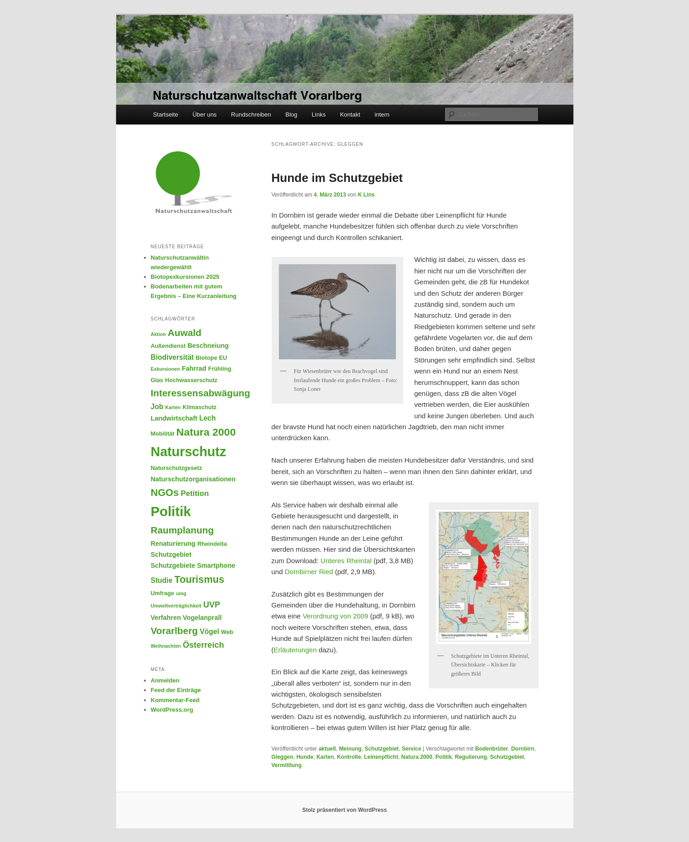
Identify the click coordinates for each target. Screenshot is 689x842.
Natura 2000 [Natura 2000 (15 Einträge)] (206, 432)
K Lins (366, 195)
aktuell (327, 749)
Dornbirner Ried (309, 572)
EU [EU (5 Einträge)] (223, 358)
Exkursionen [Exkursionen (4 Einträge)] (165, 369)
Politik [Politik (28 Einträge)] (171, 511)
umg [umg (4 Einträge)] (181, 593)
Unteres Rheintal (347, 561)
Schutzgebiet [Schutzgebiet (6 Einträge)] (171, 554)
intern (382, 114)
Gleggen (283, 757)
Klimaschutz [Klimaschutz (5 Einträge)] (199, 407)
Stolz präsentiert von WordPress (344, 810)
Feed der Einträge (176, 690)
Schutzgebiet (381, 749)
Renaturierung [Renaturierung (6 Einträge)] (173, 543)
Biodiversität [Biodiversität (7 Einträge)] (172, 357)
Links (319, 114)
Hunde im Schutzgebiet (337, 178)
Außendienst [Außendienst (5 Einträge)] (168, 346)
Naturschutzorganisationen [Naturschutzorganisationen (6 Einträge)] (193, 479)
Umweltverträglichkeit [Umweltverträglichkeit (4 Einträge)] (176, 605)
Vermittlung (287, 765)
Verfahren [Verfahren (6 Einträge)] (166, 617)
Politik (443, 757)
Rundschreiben (251, 114)
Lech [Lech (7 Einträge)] (207, 418)
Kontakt (350, 114)
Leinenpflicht (381, 757)
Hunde (304, 757)
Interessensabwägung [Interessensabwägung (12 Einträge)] (201, 393)
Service (412, 749)
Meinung (350, 749)
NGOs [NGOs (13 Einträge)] (165, 492)
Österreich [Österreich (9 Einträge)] (203, 645)
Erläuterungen (296, 650)
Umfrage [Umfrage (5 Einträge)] (162, 593)
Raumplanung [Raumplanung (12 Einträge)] (182, 530)
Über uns (204, 114)
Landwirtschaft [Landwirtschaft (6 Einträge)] (174, 418)
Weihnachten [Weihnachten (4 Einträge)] (166, 646)
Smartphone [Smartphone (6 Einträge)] (216, 565)
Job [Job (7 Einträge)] (157, 406)
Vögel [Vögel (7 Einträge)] (209, 631)
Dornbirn (522, 749)
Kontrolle (349, 757)
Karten (325, 757)
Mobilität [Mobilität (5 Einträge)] (163, 434)
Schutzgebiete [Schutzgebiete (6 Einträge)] (173, 565)
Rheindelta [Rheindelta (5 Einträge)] (212, 544)
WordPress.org (172, 709)
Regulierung (471, 757)
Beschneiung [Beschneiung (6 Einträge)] (208, 345)
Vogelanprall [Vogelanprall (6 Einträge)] (202, 617)
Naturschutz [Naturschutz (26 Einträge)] (188, 451)
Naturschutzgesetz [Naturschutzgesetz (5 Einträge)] (176, 468)
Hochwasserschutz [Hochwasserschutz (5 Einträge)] (191, 380)
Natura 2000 (417, 757)
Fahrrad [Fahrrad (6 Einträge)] (194, 368)
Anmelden (165, 680)
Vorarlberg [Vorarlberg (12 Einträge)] (174, 630)
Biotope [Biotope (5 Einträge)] (206, 358)
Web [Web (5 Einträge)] (227, 632)
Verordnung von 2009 (335, 616)
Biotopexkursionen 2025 (185, 276)
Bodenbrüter (491, 749)
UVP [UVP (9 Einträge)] (211, 604)
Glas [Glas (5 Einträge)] (157, 380)
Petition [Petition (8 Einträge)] (195, 493)
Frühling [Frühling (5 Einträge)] (219, 369)
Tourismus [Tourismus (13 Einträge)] (199, 579)
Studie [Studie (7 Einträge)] (162, 580)
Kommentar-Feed (175, 700)
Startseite (165, 114)
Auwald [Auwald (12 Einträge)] (185, 332)
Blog (291, 114)
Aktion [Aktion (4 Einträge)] (158, 334)
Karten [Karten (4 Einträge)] (173, 407)
